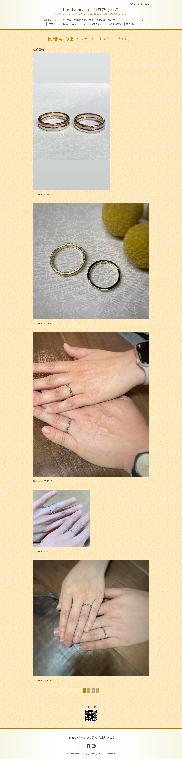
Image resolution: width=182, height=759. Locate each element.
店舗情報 (130, 24)
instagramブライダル (93, 24)
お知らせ (47, 19)
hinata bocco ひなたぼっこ (91, 10)
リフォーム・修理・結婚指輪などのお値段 (73, 19)
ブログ (53, 24)
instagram (76, 24)
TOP (38, 19)
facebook (63, 24)
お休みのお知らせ (115, 24)
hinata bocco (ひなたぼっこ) (91, 737)
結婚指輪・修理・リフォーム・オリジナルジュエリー (121, 19)
